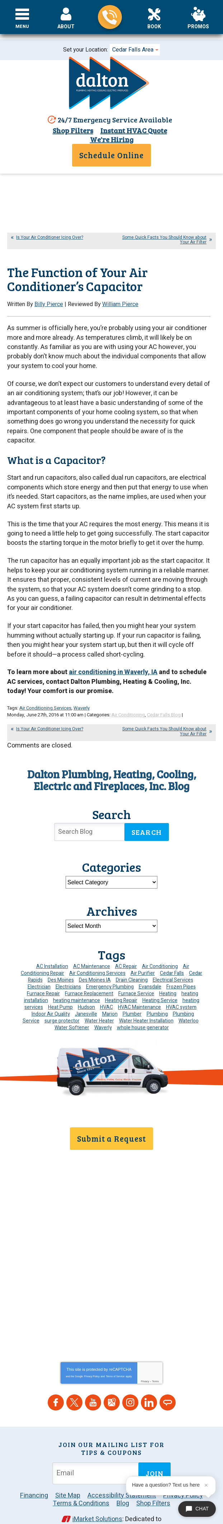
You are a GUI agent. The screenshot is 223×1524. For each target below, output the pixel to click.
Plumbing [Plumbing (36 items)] (157, 998)
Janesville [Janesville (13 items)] (86, 998)
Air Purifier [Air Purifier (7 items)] (143, 958)
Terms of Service (115, 1353)
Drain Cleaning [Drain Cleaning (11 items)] (132, 964)
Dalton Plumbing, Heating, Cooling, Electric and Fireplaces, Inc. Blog (111, 764)
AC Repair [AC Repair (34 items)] (126, 951)
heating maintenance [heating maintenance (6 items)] (76, 985)
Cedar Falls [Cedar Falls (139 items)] (172, 958)
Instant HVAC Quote (132, 130)
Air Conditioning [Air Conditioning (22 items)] (160, 951)
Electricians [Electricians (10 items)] (68, 971)
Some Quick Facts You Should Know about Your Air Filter (164, 239)
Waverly (81, 693)
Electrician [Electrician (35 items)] (39, 971)
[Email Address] (96, 1450)
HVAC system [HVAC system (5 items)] (181, 992)
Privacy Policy (92, 1353)
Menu (22, 26)
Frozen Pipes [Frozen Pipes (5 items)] (181, 971)
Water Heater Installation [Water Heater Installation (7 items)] (146, 1005)
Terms (155, 1358)
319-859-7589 (110, 17)
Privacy (145, 1358)
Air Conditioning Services (45, 693)
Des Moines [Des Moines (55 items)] (61, 964)
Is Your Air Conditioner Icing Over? (49, 237)
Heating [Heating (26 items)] (167, 978)
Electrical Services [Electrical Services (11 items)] (173, 964)
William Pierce (120, 304)
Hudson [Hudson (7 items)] (86, 992)
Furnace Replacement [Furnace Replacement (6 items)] (89, 978)
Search (147, 817)
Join (154, 1451)
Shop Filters (72, 130)
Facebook (56, 1379)
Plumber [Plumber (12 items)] (132, 998)
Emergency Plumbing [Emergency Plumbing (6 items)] (110, 971)
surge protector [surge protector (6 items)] (62, 1005)
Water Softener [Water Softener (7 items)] (71, 1012)
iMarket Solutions (97, 1496)
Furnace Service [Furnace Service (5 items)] (136, 978)
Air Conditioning (128, 699)
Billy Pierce (48, 304)
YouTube (93, 1379)
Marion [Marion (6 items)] (110, 998)
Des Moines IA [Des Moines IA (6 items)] (95, 964)
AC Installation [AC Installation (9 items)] (52, 951)
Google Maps (112, 1379)
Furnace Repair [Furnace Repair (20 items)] (43, 978)
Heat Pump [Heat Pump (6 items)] (60, 992)
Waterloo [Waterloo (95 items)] (189, 1005)
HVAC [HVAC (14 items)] (106, 992)
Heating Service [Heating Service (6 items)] (159, 985)
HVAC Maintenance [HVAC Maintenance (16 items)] (139, 992)
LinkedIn (149, 1379)
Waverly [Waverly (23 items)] (103, 1012)
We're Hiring (111, 139)
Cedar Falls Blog (164, 699)
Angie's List (168, 1379)
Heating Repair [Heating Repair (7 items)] (121, 985)
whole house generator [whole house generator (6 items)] (143, 1012)
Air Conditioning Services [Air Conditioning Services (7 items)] (97, 958)
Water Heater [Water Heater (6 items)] (99, 1005)
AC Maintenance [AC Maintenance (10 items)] (91, 951)
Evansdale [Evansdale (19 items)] (150, 971)
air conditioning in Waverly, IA (113, 659)
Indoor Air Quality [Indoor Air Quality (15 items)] (51, 998)
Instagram (130, 1379)
